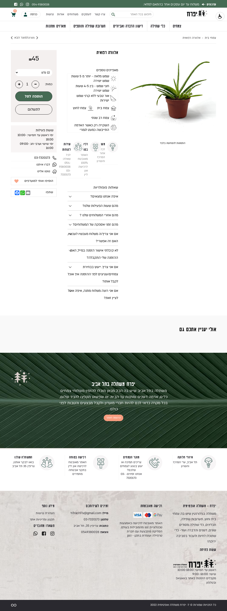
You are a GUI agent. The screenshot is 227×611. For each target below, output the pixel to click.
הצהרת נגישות (45, 513)
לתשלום (34, 109)
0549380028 (94, 532)
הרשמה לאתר (113, 417)
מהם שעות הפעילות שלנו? (100, 206)
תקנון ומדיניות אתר (42, 519)
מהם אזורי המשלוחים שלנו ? (99, 215)
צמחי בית (210, 38)
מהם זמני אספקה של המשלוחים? (95, 224)
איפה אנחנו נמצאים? (104, 196)
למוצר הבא (19, 38)
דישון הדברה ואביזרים (128, 27)
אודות (60, 15)
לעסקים (86, 15)
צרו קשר (100, 15)
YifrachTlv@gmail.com (89, 513)
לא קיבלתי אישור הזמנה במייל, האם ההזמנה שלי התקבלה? (94, 254)
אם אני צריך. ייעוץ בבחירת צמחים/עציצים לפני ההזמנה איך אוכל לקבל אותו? (93, 274)
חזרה (39, 38)
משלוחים (72, 15)
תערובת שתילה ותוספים (89, 27)
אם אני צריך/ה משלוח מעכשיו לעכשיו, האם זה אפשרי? (93, 237)
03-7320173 (96, 519)
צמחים (177, 27)
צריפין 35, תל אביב (90, 526)
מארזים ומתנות (56, 27)
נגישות (50, 15)
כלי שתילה (158, 27)
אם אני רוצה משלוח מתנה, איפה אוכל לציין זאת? (93, 294)
